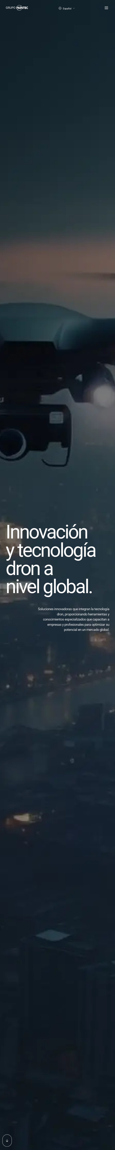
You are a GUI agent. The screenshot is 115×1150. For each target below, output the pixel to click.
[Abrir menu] (105, 8)
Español (66, 8)
